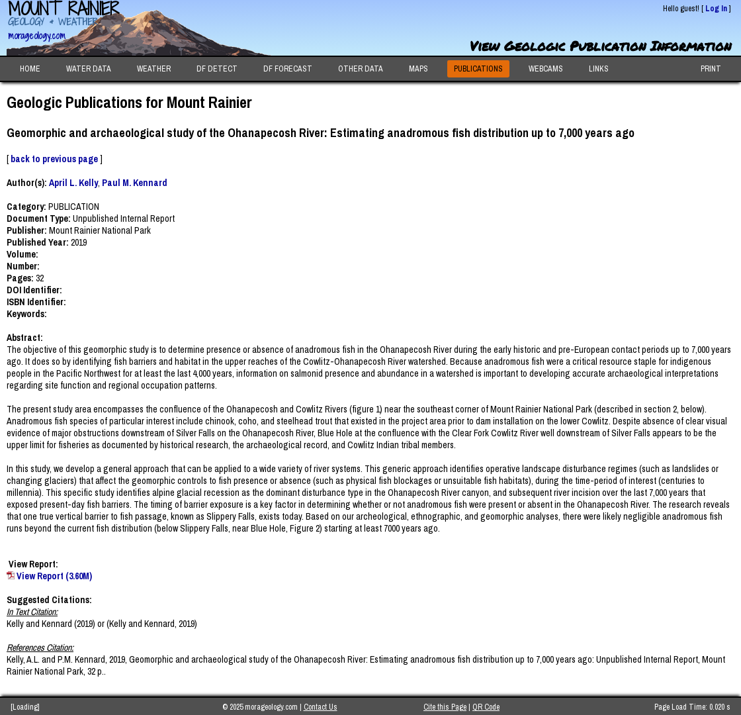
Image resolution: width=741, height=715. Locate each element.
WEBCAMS (546, 69)
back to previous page (54, 159)
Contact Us (320, 707)
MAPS (418, 69)
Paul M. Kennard (134, 183)
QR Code (486, 707)
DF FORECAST (287, 69)
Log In (716, 8)
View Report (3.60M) (54, 576)
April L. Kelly (73, 183)
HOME (30, 69)
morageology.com (36, 35)
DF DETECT (217, 69)
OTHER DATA (360, 69)
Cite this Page (444, 707)
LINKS (599, 69)
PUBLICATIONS (478, 69)
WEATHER (154, 69)
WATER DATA (88, 69)
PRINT (711, 69)
